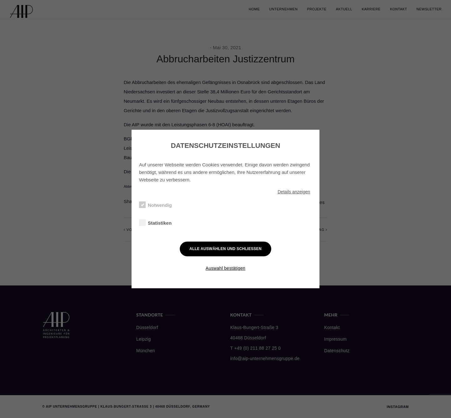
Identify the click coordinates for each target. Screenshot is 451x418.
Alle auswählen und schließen (225, 249)
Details (293, 191)
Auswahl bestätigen (226, 268)
